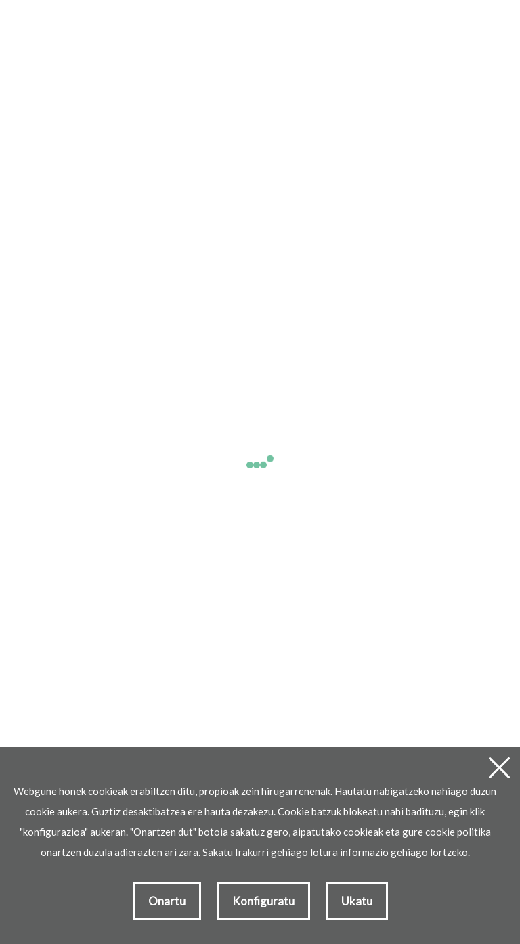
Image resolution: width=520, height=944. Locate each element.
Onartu (167, 901)
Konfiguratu (263, 901)
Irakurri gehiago (271, 852)
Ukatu (356, 901)
